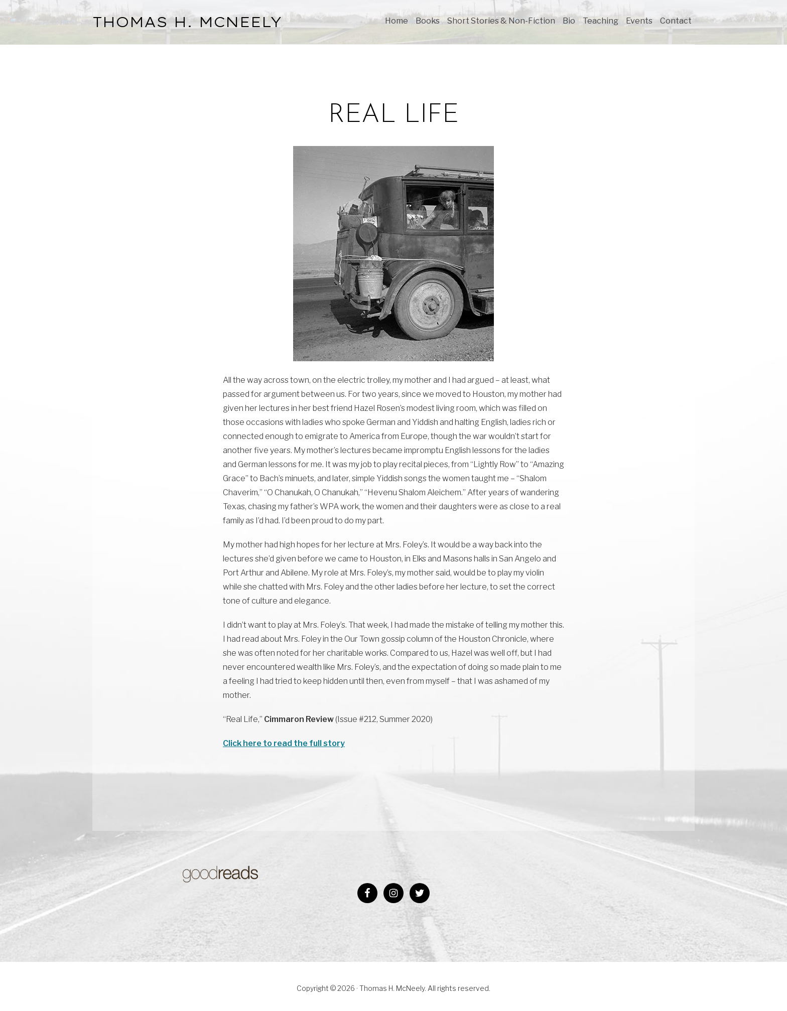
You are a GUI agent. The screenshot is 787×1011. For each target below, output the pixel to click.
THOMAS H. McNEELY (187, 22)
